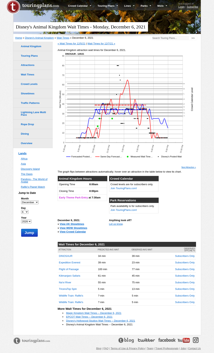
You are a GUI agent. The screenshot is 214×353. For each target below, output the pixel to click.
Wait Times (63, 37)
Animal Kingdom (31, 46)
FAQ (105, 348)
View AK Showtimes (72, 224)
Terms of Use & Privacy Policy (128, 348)
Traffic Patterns (30, 102)
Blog (98, 348)
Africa (24, 158)
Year (23, 217)
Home (18, 37)
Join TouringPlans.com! (123, 188)
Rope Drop (27, 124)
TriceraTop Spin (68, 288)
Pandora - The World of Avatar (34, 180)
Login (181, 6)
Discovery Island (30, 168)
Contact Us (194, 348)
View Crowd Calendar (73, 231)
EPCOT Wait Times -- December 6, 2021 (89, 316)
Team (150, 348)
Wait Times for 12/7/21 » (101, 43)
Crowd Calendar (79, 5)
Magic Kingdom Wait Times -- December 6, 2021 (93, 313)
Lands (22, 153)
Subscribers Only (185, 255)
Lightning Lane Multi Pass (33, 113)
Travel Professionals (166, 348)
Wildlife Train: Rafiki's (71, 295)
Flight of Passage (69, 269)
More (162, 5)
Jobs (183, 348)
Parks (146, 5)
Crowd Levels (29, 84)
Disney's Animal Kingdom (39, 37)
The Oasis (27, 174)
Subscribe (192, 6)
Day (23, 208)
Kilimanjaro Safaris (69, 275)
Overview (26, 143)
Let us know (116, 224)
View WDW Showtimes (73, 227)
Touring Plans (108, 5)
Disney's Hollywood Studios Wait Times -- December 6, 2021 (100, 320)
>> (193, 38)
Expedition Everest (69, 262)
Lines (129, 5)
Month (25, 198)
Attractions (28, 65)
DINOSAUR (66, 255)
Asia (23, 163)
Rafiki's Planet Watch (33, 186)
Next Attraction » (188, 167)
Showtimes (28, 93)
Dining (25, 133)
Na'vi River (65, 282)
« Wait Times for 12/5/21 (71, 43)
